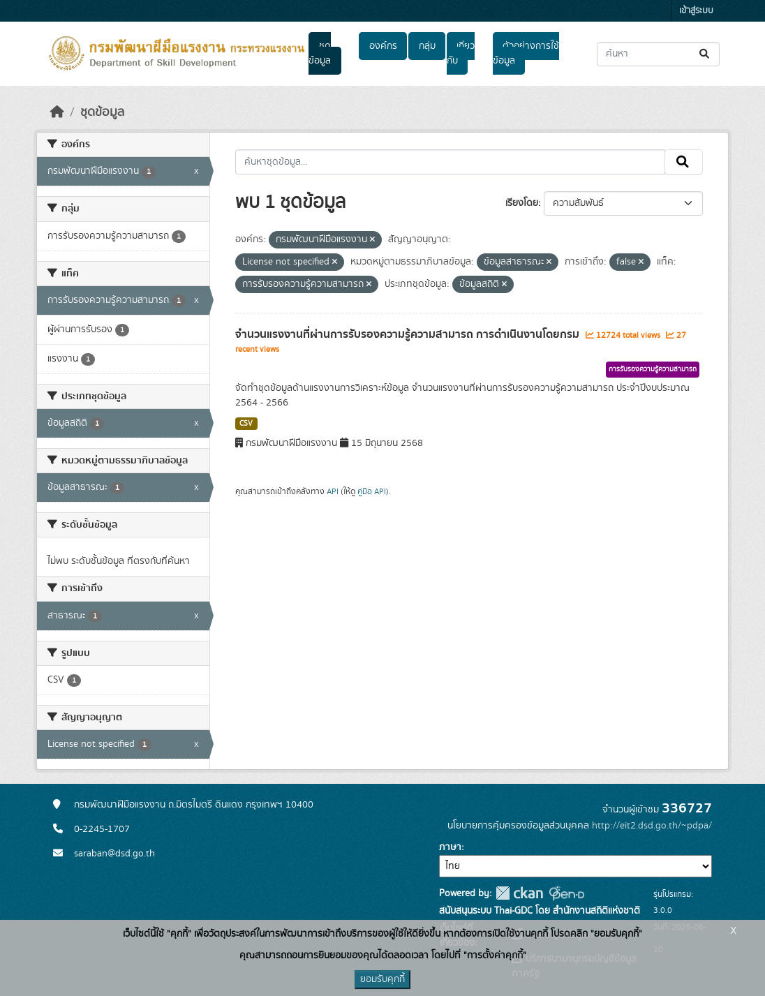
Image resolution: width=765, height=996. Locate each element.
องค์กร (383, 46)
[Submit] (705, 54)
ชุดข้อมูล (320, 53)
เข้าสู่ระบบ (696, 10)
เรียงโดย (521, 203)
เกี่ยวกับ (461, 53)
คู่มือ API (371, 491)
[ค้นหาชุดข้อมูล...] (658, 54)
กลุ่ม (427, 46)
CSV (246, 423)
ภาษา (450, 847)
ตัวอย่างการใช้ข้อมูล (526, 53)
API (333, 491)
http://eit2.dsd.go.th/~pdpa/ (652, 826)
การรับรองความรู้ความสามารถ (653, 369)
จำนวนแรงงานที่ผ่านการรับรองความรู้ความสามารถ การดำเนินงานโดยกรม (408, 334)
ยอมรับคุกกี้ (382, 979)
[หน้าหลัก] (57, 112)
